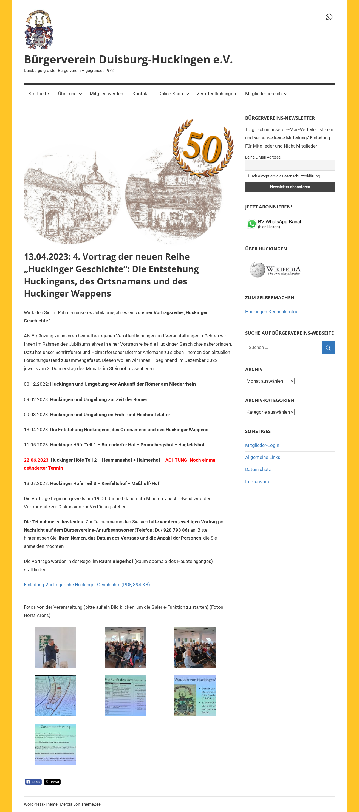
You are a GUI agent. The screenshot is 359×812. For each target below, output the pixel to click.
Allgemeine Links (262, 457)
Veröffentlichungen (216, 93)
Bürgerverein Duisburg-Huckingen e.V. (128, 59)
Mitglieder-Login (262, 445)
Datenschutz (258, 469)
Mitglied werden (106, 93)
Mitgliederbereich (266, 93)
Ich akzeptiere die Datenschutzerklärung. (283, 176)
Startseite (39, 93)
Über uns (70, 93)
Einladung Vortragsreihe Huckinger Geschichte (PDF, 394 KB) (87, 584)
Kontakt (140, 93)
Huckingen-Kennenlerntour (272, 311)
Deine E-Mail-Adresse (263, 157)
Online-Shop (173, 93)
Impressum (257, 481)
